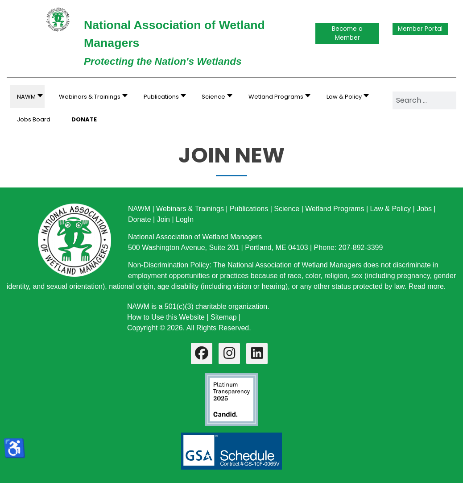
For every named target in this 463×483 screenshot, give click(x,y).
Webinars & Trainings (190, 208)
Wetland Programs (334, 208)
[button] (90, 96)
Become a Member (347, 33)
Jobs (424, 208)
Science (286, 208)
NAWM (139, 208)
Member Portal (420, 29)
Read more (426, 286)
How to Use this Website (166, 317)
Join (163, 219)
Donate (139, 219)
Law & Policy (390, 208)
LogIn (185, 219)
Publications (249, 208)
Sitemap (224, 317)
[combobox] (424, 100)
